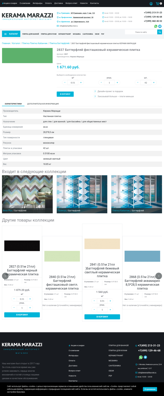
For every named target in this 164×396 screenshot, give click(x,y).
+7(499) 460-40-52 (153, 21)
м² (73, 74)
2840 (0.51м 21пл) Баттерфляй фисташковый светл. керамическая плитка (62, 279)
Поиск (160, 32)
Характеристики (13, 100)
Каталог (16, 39)
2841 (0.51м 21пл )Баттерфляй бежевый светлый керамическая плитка (102, 266)
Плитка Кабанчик (121, 207)
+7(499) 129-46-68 (153, 17)
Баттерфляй (20, 207)
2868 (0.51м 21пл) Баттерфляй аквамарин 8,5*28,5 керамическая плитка (142, 279)
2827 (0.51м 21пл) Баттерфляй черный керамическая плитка (22, 267)
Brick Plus (7, 207)
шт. (146, 74)
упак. (109, 74)
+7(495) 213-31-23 (153, 12)
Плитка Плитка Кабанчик (35, 39)
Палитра (62, 207)
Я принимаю (150, 389)
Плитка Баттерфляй (60, 39)
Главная (6, 39)
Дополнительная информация (43, 100)
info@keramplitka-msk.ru (69, 26)
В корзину (65, 90)
